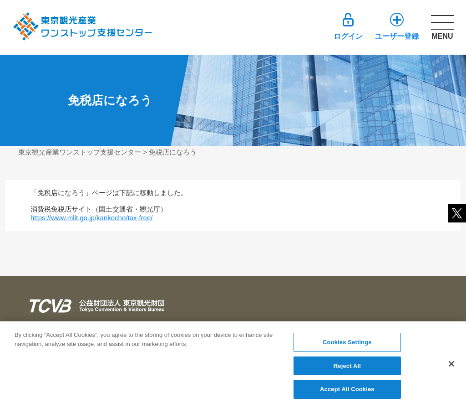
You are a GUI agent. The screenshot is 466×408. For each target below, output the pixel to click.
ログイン (348, 36)
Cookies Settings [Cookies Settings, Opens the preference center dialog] (347, 344)
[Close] (451, 366)
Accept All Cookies (347, 392)
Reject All (347, 368)
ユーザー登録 (397, 36)
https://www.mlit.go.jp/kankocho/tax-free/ (91, 218)
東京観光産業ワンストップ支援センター (79, 152)
